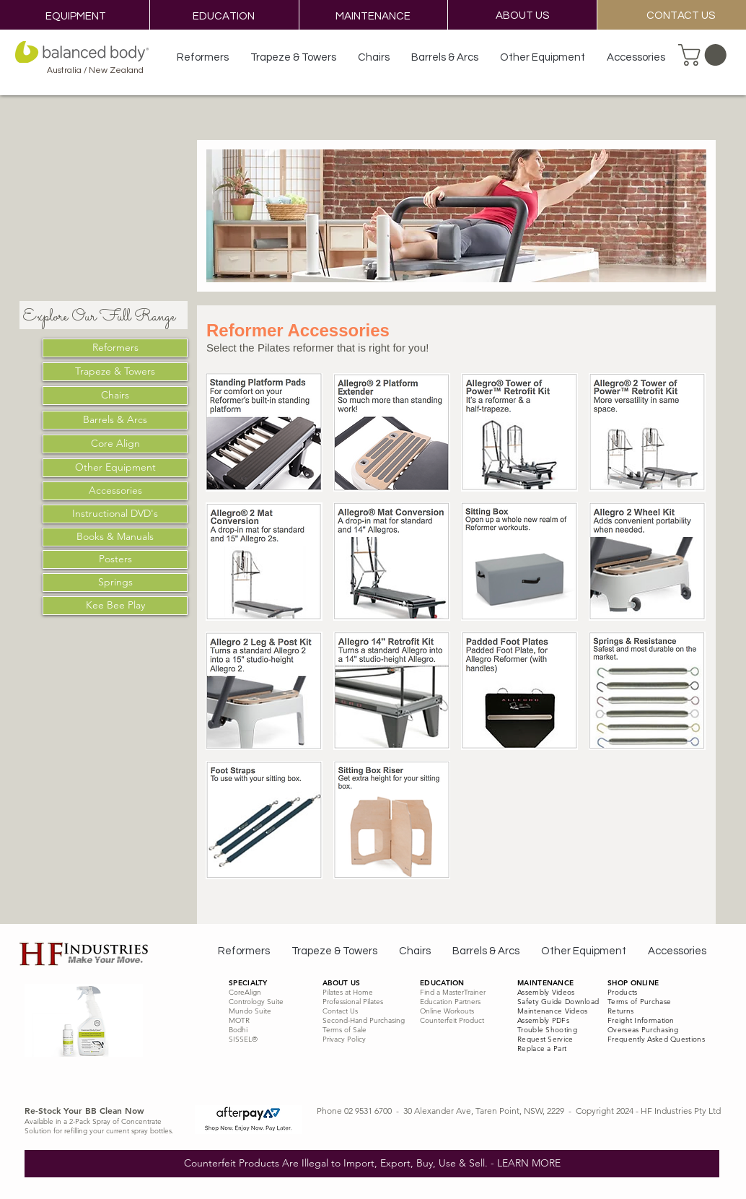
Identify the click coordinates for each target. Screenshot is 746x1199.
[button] (705, 55)
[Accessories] (115, 490)
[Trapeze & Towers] (115, 371)
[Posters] (115, 559)
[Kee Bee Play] (115, 605)
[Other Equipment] (115, 467)
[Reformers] (115, 348)
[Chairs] (115, 395)
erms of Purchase (641, 1001)
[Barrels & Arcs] (115, 420)
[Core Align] (115, 444)
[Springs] (115, 582)
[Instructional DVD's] (115, 514)
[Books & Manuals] (115, 537)
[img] (647, 561)
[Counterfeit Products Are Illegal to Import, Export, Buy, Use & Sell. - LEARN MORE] (372, 1163)
